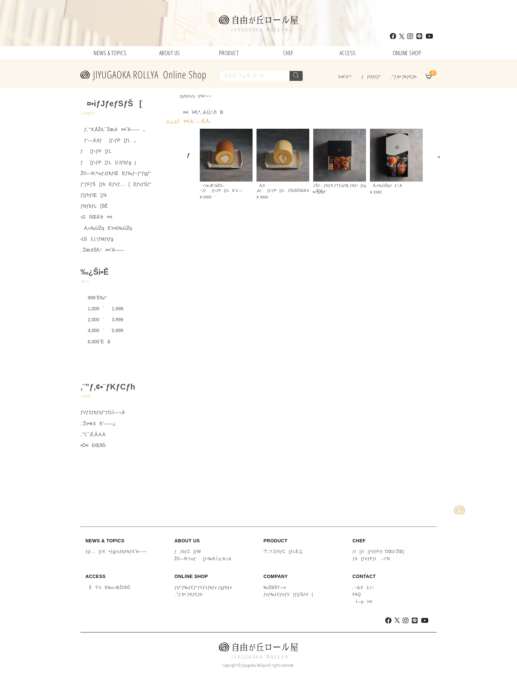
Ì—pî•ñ (362, 601)
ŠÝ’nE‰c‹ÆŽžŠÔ (107, 587)
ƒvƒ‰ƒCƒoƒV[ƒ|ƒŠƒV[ (288, 594)
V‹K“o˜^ (343, 77)
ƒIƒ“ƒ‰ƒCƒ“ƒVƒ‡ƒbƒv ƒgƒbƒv (203, 587)
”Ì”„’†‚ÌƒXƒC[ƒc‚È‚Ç (283, 551)
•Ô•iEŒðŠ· (93, 445)
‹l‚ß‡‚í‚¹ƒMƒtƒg (96, 239)
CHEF (288, 53)
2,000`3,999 (101, 319)
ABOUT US (169, 53)
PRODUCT (229, 53)
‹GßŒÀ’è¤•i (96, 217)
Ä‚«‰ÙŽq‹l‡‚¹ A (386, 185)
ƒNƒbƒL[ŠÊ (94, 206)
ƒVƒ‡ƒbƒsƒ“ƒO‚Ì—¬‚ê (102, 412)
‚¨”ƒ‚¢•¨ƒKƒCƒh (403, 77)
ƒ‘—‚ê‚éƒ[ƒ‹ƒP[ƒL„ (108, 140)
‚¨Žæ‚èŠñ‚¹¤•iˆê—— (102, 250)
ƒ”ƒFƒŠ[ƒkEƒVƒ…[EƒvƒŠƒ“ (115, 184)
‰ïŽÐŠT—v (274, 587)
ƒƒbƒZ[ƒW (187, 551)
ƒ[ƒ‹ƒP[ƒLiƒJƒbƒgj (108, 162)
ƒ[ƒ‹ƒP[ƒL (95, 151)
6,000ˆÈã (95, 341)
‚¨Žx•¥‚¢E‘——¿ (98, 423)
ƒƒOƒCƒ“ (371, 77)
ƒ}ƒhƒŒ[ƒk (93, 195)
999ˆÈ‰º (93, 297)
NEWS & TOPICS (110, 53)
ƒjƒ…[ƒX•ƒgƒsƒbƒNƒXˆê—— (116, 551)
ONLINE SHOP (407, 53)
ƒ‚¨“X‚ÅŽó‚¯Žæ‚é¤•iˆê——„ (112, 129)
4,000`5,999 (101, 330)
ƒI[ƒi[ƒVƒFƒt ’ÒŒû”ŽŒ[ (378, 551)
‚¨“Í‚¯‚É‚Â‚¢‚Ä (92, 434)
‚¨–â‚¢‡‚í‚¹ (363, 587)
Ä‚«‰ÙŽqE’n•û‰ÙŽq (106, 228)
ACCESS (348, 53)
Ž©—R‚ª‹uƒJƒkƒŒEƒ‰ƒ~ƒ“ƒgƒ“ (115, 173)
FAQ (356, 594)
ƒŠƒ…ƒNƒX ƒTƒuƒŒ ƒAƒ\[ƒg (339, 185)
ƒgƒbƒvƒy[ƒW (191, 96)
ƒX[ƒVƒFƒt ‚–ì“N (371, 559)
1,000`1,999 (101, 308)
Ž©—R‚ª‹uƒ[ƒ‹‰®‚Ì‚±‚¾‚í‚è (202, 559)
